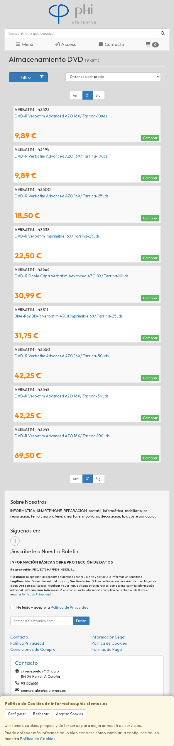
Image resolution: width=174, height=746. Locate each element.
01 (87, 95)
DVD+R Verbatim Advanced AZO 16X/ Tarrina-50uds (62, 356)
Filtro (32, 77)
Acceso (65, 44)
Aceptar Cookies (69, 713)
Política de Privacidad (36, 594)
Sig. (99, 95)
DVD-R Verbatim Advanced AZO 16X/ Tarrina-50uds (62, 396)
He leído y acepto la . (52, 607)
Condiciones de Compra (32, 649)
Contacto (111, 44)
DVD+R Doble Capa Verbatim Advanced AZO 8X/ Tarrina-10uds (72, 276)
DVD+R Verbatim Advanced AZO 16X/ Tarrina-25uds (62, 196)
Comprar (150, 138)
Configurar (17, 713)
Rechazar (41, 713)
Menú (24, 44)
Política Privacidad (27, 643)
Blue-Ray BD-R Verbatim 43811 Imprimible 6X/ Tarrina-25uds (69, 316)
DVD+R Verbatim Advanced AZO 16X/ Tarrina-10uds (61, 156)
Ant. (76, 95)
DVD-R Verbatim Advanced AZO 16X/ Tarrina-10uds (61, 116)
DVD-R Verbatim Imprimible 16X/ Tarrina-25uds (57, 236)
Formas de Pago (107, 649)
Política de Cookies (37, 738)
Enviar (81, 621)
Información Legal (108, 637)
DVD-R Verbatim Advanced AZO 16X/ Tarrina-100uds (62, 435)
